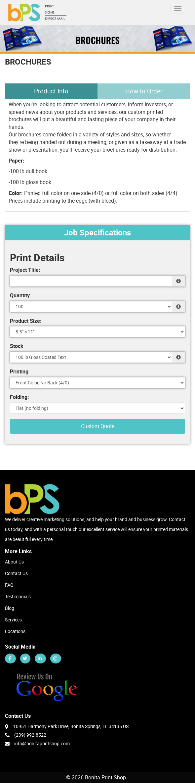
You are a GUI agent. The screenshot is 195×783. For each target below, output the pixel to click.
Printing (19, 371)
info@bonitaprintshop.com (42, 743)
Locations (15, 631)
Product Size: (26, 320)
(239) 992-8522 (25, 734)
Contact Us (16, 573)
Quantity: (20, 295)
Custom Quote (97, 426)
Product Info (51, 91)
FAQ (9, 585)
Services (13, 619)
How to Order (143, 91)
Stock (16, 346)
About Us (14, 562)
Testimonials (18, 596)
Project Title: (25, 269)
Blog (9, 608)
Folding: (19, 397)
